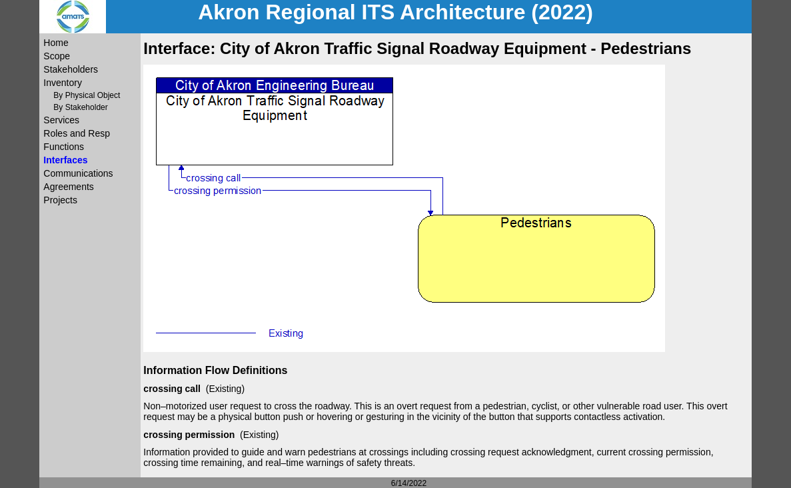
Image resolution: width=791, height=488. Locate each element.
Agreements (68, 186)
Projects (60, 200)
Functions (63, 146)
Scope (56, 56)
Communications (78, 173)
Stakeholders (70, 69)
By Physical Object (86, 95)
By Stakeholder (80, 107)
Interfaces (65, 160)
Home (55, 42)
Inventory (62, 82)
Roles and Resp (76, 133)
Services (61, 120)
